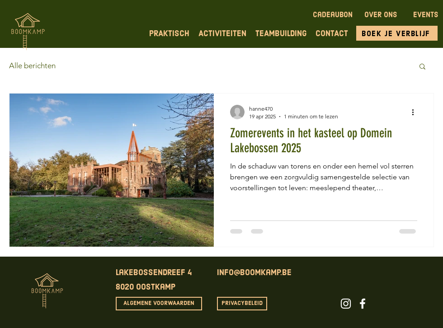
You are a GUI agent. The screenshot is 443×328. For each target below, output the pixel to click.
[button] (422, 67)
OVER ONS (380, 15)
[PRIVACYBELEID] (242, 303)
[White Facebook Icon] (362, 303)
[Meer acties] (415, 112)
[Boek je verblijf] (397, 33)
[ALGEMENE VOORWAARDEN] (159, 303)
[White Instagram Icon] (346, 303)
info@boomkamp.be (254, 273)
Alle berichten (32, 65)
